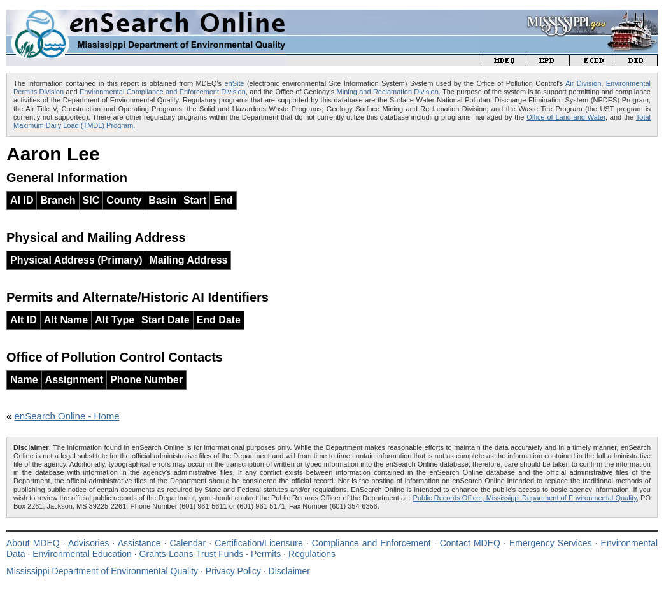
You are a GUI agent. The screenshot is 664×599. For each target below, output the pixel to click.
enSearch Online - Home (67, 416)
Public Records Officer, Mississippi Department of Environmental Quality (525, 498)
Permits (266, 554)
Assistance (139, 543)
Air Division (583, 83)
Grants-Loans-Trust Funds (191, 554)
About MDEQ (33, 543)
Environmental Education (82, 554)
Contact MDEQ (470, 543)
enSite (234, 83)
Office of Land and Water (565, 117)
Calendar (187, 543)
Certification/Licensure (259, 543)
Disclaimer (289, 571)
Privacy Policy (233, 571)
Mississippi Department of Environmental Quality (102, 571)
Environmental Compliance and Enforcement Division (163, 91)
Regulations (312, 554)
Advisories (88, 543)
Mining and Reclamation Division (388, 91)
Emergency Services (550, 543)
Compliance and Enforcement (371, 543)
